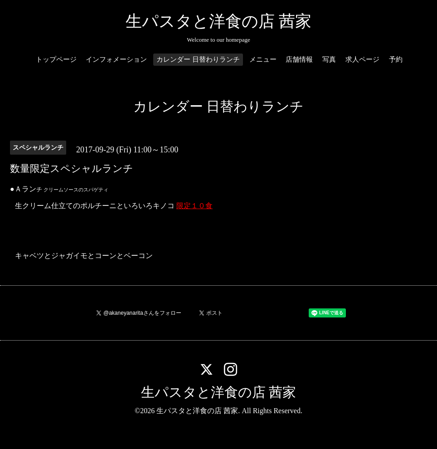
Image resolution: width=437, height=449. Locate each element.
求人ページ (362, 59)
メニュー (263, 59)
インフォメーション (116, 59)
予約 (396, 59)
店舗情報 (299, 59)
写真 (329, 59)
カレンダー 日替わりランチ (198, 59)
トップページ (56, 59)
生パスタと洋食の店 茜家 (218, 21)
